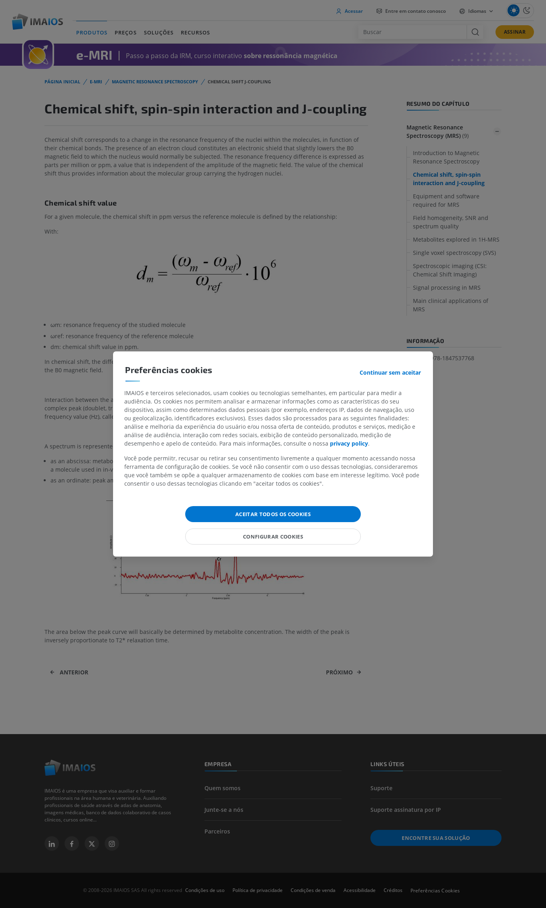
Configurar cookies (273, 536)
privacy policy (349, 443)
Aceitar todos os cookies (273, 514)
